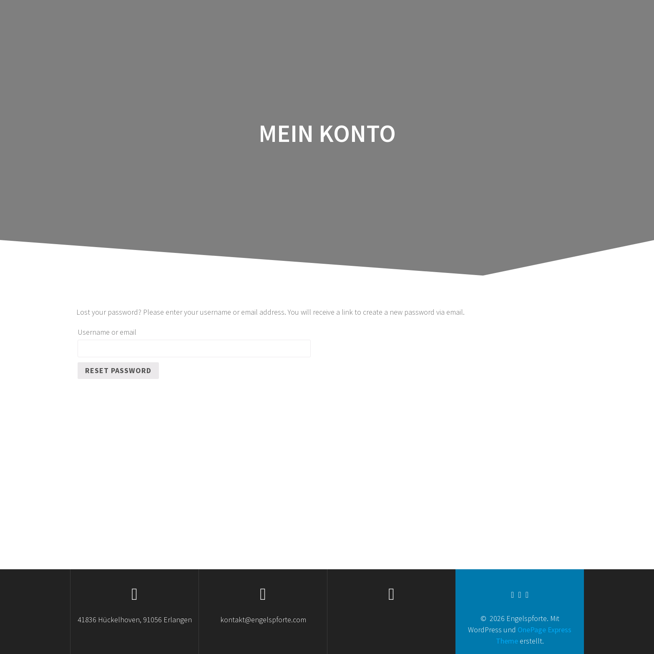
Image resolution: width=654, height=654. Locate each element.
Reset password (118, 370)
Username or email (107, 332)
